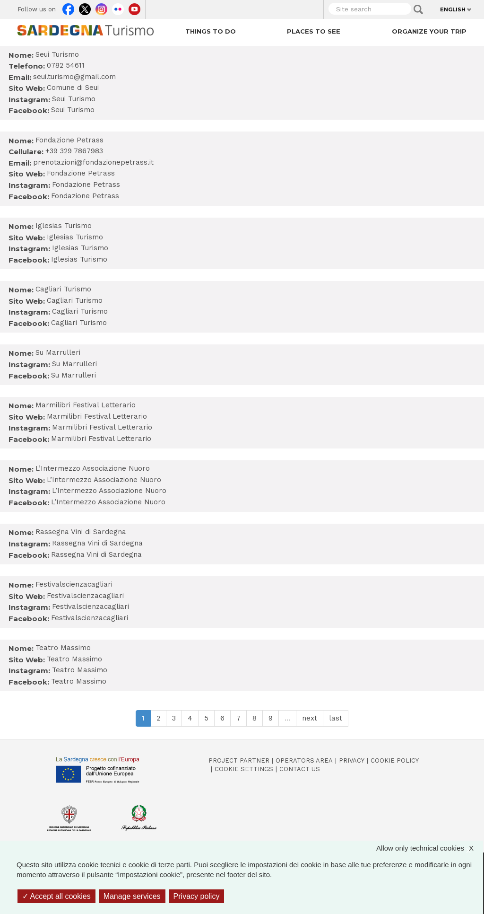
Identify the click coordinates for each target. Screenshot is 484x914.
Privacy (351, 760)
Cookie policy (395, 760)
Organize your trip (429, 31)
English (453, 9)
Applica (418, 9)
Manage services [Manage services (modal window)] (132, 896)
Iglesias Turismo (75, 237)
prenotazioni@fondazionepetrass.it (93, 162)
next (309, 718)
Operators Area (304, 760)
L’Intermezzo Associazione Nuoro (104, 479)
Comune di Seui (73, 87)
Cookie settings (244, 769)
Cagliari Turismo (75, 300)
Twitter (85, 7)
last (335, 718)
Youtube (134, 7)
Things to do (210, 31)
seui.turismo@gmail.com (74, 76)
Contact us (299, 769)
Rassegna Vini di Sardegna (97, 543)
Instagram (101, 7)
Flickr (118, 7)
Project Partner (238, 760)
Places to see (313, 31)
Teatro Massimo (74, 659)
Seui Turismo (73, 99)
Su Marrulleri (74, 364)
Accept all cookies (56, 896)
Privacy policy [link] (196, 896)
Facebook (68, 7)
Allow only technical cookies (429, 848)
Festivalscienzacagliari (85, 595)
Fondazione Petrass (81, 173)
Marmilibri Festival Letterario (97, 416)
